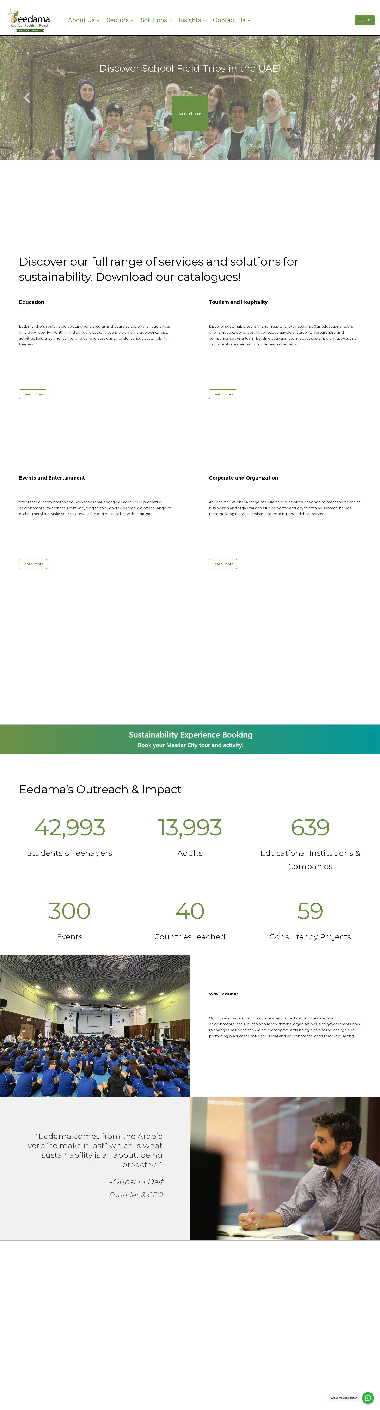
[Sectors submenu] (132, 20)
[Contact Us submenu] (249, 20)
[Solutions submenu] (170, 20)
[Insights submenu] (204, 20)
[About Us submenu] (98, 20)
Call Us (364, 20)
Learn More (190, 113)
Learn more (33, 394)
